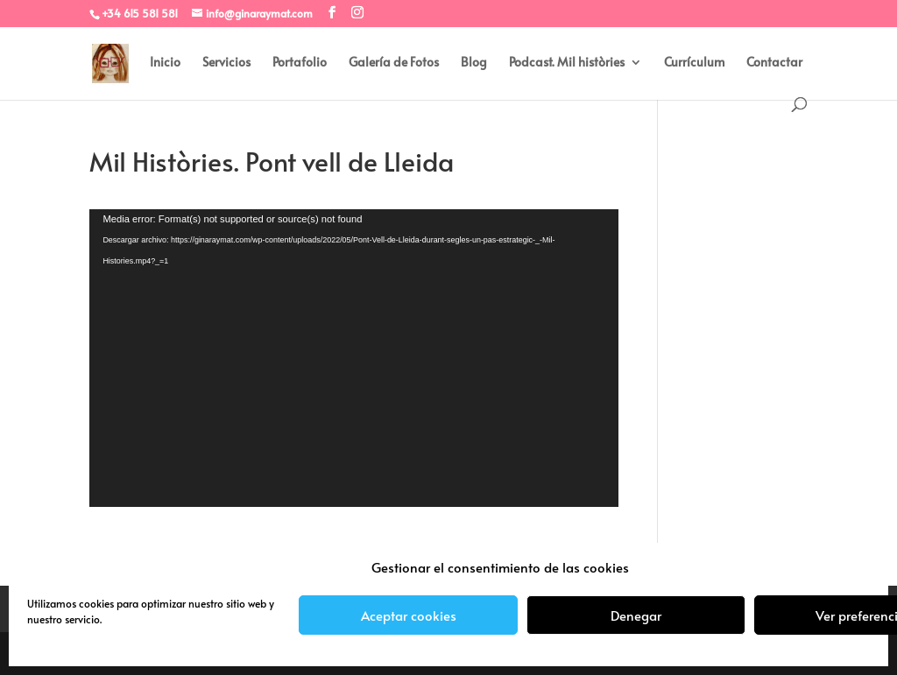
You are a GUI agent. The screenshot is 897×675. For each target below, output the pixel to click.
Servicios (226, 63)
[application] (353, 358)
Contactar (774, 63)
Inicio (165, 63)
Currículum (694, 63)
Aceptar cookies (408, 615)
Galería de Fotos (394, 63)
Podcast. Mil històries (567, 63)
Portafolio (299, 63)
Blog (474, 63)
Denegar (636, 615)
